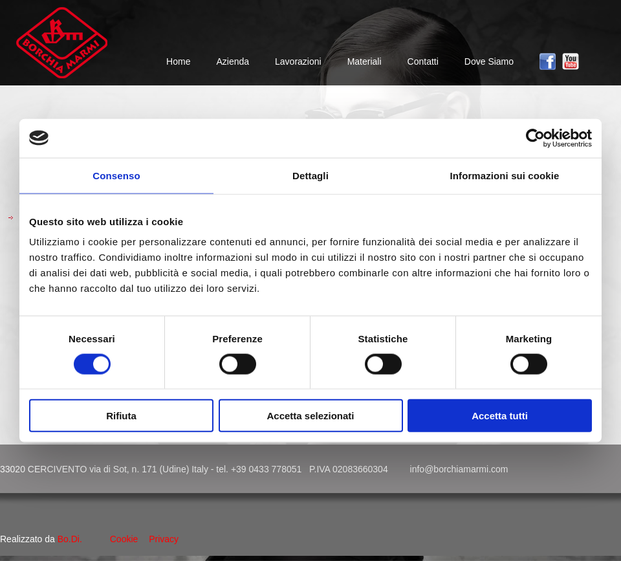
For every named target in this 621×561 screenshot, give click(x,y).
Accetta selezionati (310, 415)
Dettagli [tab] (310, 175)
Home (178, 61)
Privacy (164, 539)
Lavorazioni (298, 61)
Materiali (364, 61)
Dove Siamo (489, 61)
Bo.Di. (70, 539)
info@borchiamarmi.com (459, 469)
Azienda (232, 61)
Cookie (124, 539)
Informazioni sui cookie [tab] (505, 175)
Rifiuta (121, 415)
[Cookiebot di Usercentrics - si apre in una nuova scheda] (535, 138)
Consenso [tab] (116, 175)
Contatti (423, 61)
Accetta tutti (500, 415)
